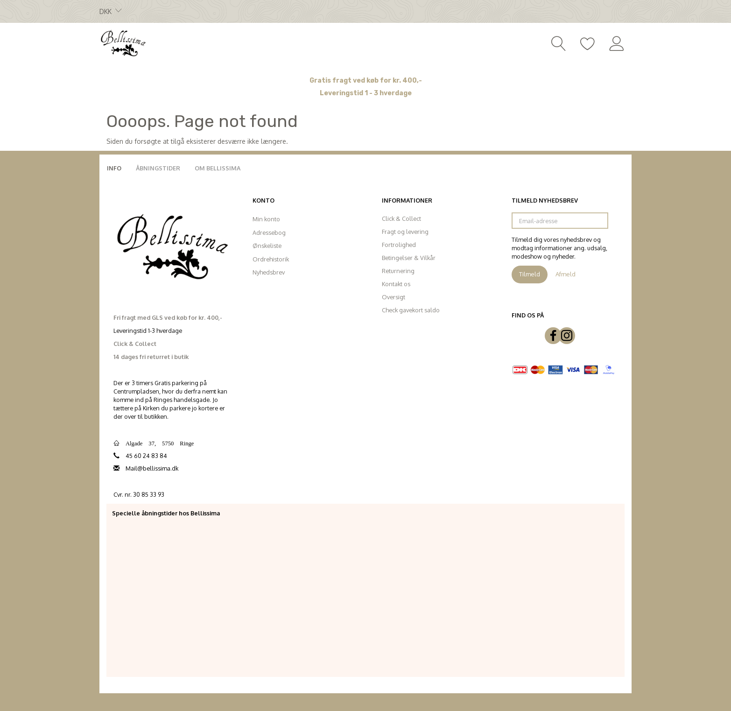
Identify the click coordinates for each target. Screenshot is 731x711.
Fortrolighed (399, 244)
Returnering (398, 271)
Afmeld (565, 274)
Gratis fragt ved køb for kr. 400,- (365, 80)
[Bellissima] (122, 42)
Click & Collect (401, 218)
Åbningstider (158, 168)
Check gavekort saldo (411, 310)
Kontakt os (396, 284)
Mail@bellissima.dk (152, 468)
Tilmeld (529, 274)
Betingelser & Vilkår (409, 257)
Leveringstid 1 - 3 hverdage (366, 93)
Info (114, 168)
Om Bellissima (217, 168)
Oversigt (393, 297)
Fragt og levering (405, 231)
